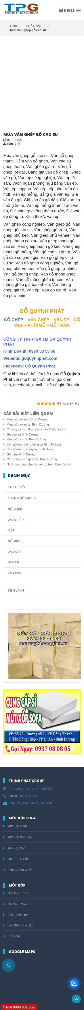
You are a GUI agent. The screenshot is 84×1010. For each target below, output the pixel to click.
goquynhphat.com (39, 358)
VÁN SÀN (14, 572)
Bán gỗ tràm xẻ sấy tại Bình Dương (31, 449)
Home (14, 26)
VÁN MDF (15, 552)
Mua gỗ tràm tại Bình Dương (26, 439)
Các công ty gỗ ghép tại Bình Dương (32, 459)
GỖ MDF (14, 541)
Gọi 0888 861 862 (18, 1007)
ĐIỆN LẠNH (16, 590)
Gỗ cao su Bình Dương (22, 434)
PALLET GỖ (16, 487)
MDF (11, 530)
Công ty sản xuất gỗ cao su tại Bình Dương (36, 429)
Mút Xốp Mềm (15, 826)
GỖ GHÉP (13, 319)
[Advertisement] (42, 81)
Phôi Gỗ (12, 936)
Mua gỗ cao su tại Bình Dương (28, 424)
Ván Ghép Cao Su (18, 925)
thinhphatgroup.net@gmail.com (30, 803)
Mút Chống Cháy (18, 869)
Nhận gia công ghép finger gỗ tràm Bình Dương (39, 464)
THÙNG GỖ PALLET (22, 498)
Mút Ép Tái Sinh (16, 859)
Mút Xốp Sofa (14, 848)
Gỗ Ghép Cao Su (17, 904)
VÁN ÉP (13, 562)
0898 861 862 (29, 796)
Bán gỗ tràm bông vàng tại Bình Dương (34, 444)
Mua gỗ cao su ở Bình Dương (27, 419)
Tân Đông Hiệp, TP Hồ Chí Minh (31, 789)
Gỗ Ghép (34, 26)
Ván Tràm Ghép (16, 915)
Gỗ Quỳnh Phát (40, 366)
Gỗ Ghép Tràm (15, 893)
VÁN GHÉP (16, 520)
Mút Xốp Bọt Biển (17, 837)
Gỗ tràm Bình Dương (21, 454)
